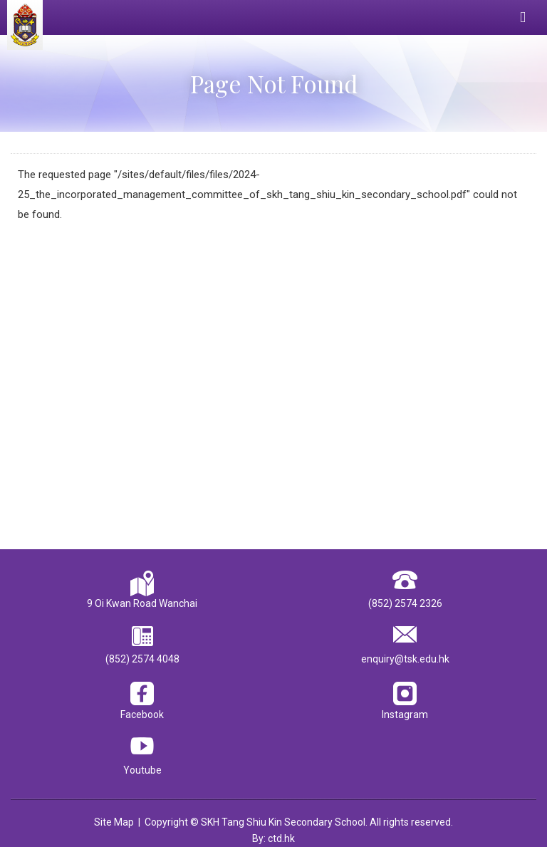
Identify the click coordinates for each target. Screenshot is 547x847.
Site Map (114, 822)
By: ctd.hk (273, 838)
